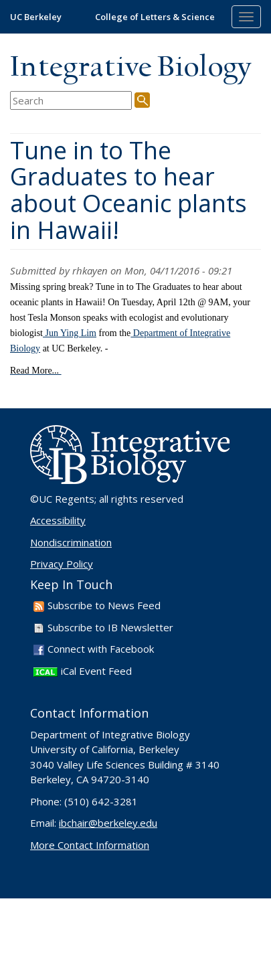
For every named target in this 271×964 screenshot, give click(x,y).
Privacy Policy (61, 563)
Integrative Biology (130, 68)
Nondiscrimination (71, 542)
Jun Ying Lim (69, 333)
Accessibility (58, 520)
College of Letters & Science (155, 17)
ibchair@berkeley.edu (108, 822)
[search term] (71, 100)
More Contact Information (89, 845)
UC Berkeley (36, 17)
